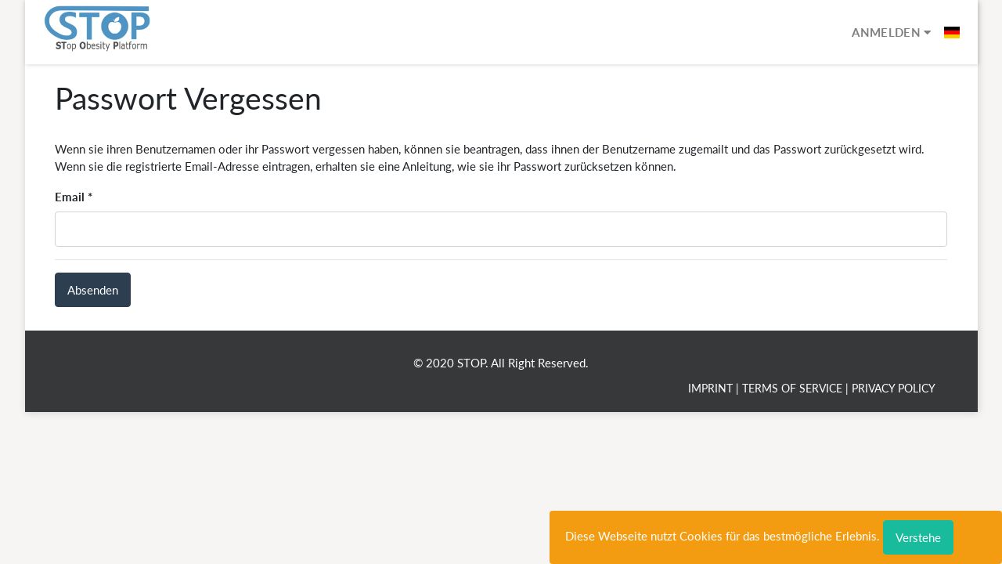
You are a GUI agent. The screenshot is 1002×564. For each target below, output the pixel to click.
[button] (952, 32)
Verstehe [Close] (918, 537)
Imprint (710, 388)
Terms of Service (792, 388)
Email (70, 197)
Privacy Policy (893, 388)
